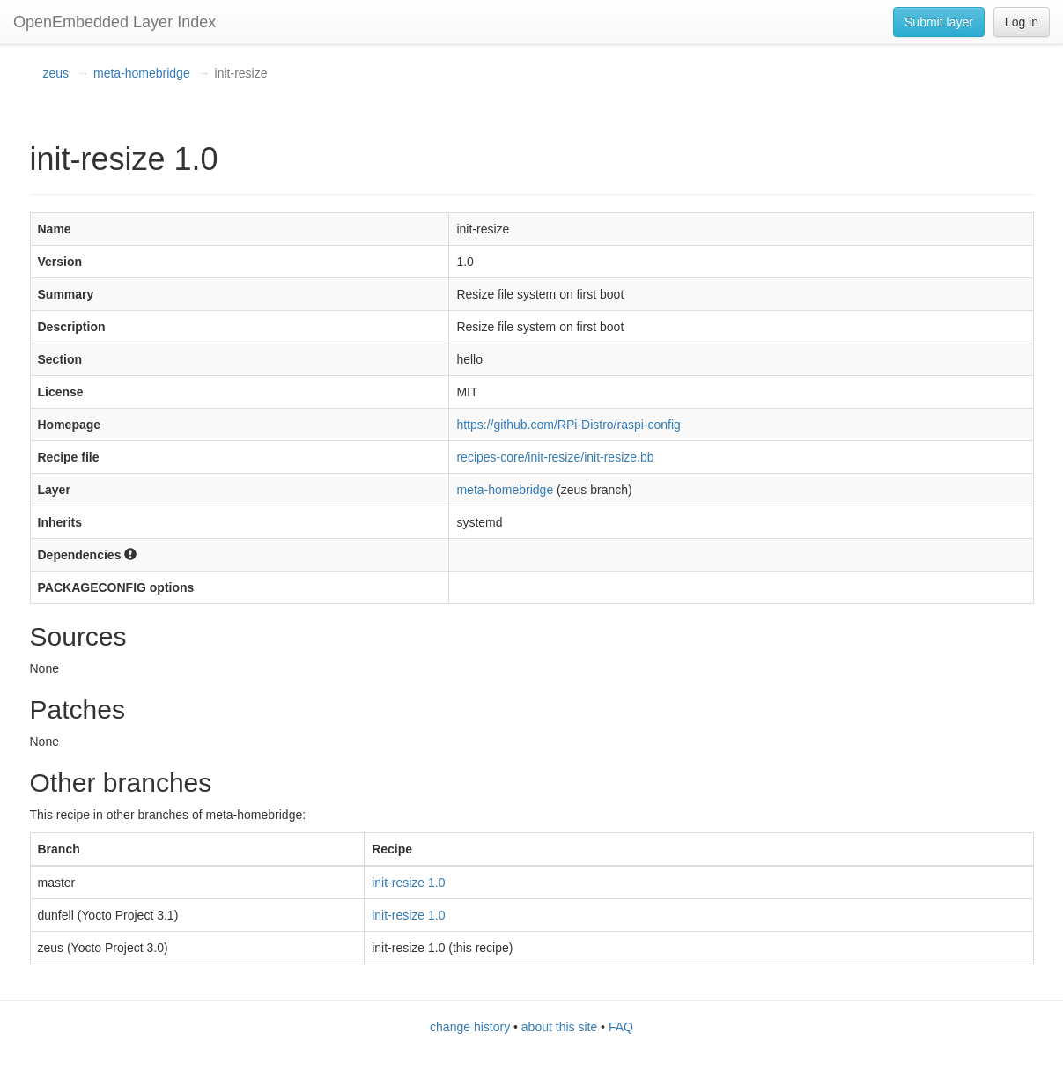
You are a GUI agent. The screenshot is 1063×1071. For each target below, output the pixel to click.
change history (470, 1027)
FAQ (621, 1027)
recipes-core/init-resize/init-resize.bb (554, 457)
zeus (56, 73)
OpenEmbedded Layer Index (114, 22)
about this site (559, 1027)
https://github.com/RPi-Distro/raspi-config (568, 424)
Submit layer (938, 22)
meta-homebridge (141, 73)
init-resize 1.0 (408, 882)
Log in (1021, 22)
